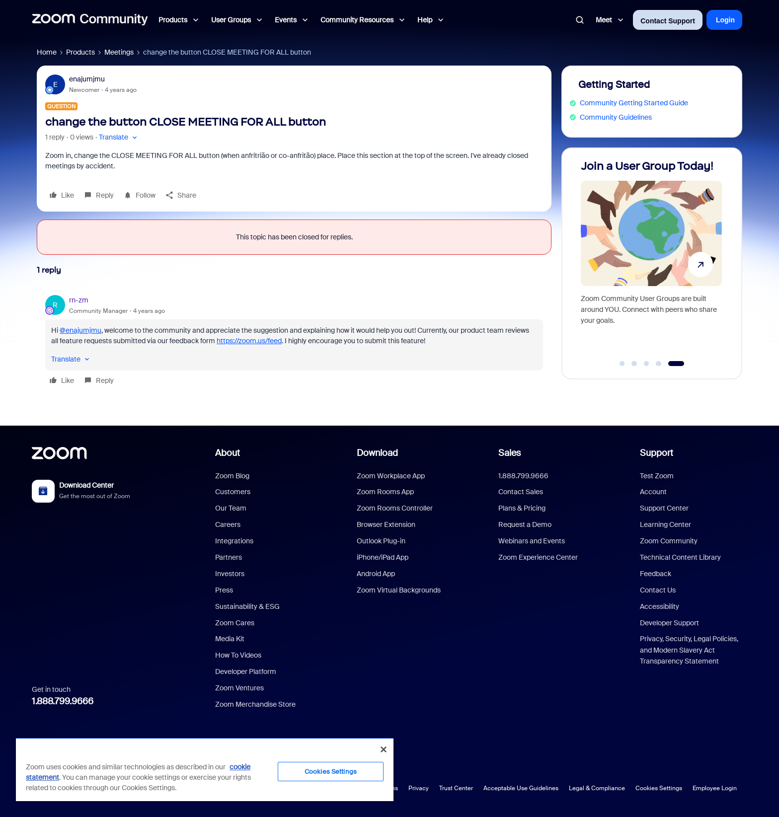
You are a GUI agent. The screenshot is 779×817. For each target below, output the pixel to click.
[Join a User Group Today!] (651, 259)
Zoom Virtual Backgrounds (399, 590)
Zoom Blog (232, 475)
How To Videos (238, 655)
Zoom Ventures (239, 687)
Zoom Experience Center (538, 557)
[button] (119, 137)
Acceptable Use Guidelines (520, 788)
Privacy (418, 788)
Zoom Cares (234, 622)
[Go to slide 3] (646, 363)
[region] (204, 769)
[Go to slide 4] (658, 363)
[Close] (384, 749)
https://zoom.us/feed (249, 340)
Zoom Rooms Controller (395, 508)
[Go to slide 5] (676, 363)
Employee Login (715, 788)
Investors (229, 573)
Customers (232, 491)
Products (80, 52)
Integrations (234, 540)
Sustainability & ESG (247, 606)
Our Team (230, 508)
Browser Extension (386, 524)
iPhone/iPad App (382, 557)
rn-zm (78, 300)
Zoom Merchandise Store (255, 704)
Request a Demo (524, 524)
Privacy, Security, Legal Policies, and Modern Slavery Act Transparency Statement (689, 650)
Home (47, 52)
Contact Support (667, 21)
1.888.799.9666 (62, 701)
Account (653, 491)
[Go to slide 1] (622, 363)
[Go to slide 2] (634, 363)
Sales (509, 453)
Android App (376, 573)
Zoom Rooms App (385, 491)
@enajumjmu (80, 330)
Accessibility (659, 606)
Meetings (119, 52)
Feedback (655, 573)
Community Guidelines (616, 117)
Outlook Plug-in (381, 540)
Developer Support (669, 622)
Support (656, 453)
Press (224, 590)
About (227, 453)
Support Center (664, 508)
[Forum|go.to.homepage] (90, 20)
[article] (294, 341)
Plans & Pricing (521, 508)
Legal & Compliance (597, 788)
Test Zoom (657, 475)
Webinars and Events (531, 540)
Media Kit (229, 638)
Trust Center (456, 788)
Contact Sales (520, 491)
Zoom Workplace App (391, 475)
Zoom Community (669, 540)
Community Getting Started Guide (634, 102)
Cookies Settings (658, 788)
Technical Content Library (680, 557)
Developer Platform (245, 671)
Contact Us (658, 590)
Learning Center (665, 524)
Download (377, 453)
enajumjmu (87, 78)
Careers (227, 524)
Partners (228, 557)
